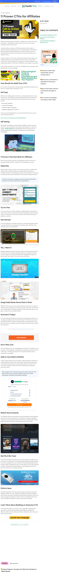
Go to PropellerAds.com (46, 1)
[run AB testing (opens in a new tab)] (9, 128)
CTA (20, 524)
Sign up (54, 1)
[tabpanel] (49, 56)
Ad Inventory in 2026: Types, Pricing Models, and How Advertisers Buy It (48, 72)
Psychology (25, 524)
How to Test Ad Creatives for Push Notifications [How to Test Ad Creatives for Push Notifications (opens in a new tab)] (13, 118)
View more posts (14, 563)
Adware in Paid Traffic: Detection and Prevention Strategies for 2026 (49, 90)
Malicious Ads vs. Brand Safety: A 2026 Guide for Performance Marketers (49, 81)
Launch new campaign (19, 517)
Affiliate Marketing (5, 12)
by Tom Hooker (44, 21)
